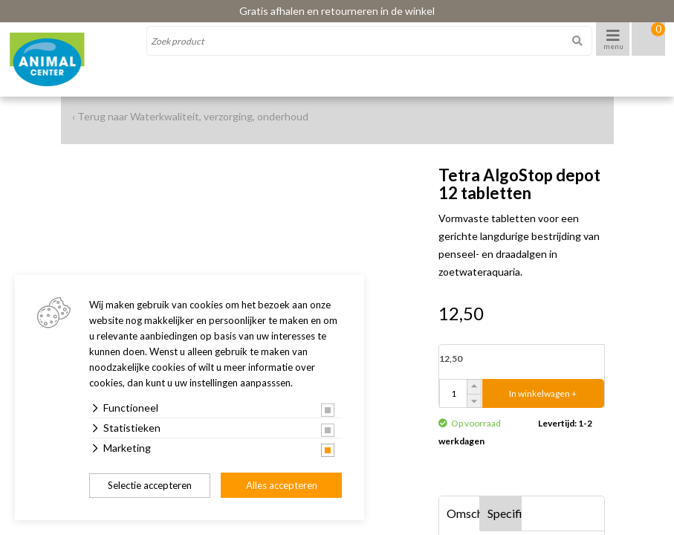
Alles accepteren (281, 485)
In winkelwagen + (543, 393)
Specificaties (504, 513)
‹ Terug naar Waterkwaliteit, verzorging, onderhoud (190, 116)
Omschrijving (464, 513)
